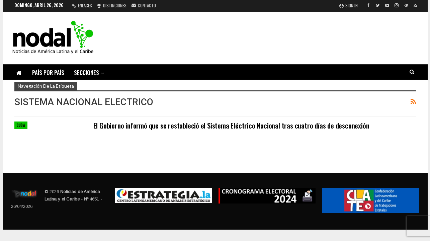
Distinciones (111, 5)
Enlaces (82, 5)
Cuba (21, 125)
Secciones (86, 72)
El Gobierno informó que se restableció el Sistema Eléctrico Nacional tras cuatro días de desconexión (231, 125)
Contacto (144, 5)
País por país (48, 72)
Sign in (348, 5)
